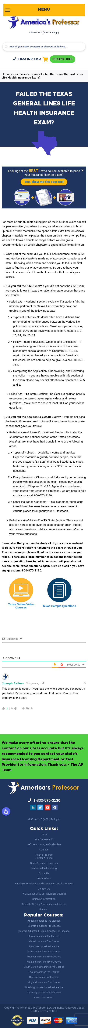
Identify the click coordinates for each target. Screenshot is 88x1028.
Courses (43, 849)
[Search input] (44, 46)
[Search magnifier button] (6, 47)
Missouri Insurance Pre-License (44, 956)
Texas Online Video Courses (21, 606)
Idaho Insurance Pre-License (44, 941)
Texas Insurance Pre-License (44, 972)
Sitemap (43, 909)
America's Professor (33, 1007)
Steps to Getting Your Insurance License (44, 904)
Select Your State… (44, 997)
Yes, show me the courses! (44, 182)
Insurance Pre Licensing (44, 868)
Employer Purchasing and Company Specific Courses (44, 883)
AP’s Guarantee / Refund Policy (44, 844)
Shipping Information (43, 899)
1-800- (27, 59)
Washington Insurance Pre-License (44, 987)
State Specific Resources (44, 863)
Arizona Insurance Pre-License (43, 920)
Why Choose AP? (44, 839)
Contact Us (44, 888)
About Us (44, 873)
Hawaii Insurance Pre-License (44, 936)
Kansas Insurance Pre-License (44, 951)
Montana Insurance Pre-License (44, 961)
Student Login (62, 59)
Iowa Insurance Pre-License (44, 946)
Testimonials (44, 878)
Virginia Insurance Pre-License (44, 982)
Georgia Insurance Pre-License (44, 925)
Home (44, 834)
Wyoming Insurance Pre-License (43, 992)
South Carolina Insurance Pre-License (44, 966)
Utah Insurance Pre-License (44, 977)
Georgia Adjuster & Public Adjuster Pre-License (43, 931)
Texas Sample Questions (59, 606)
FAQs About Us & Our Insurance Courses (44, 893)
